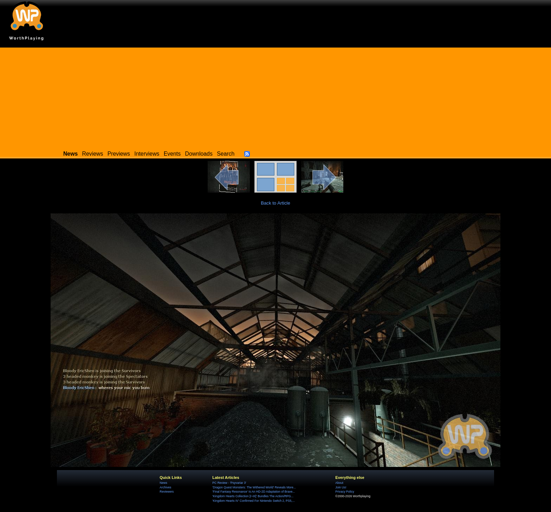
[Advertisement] (275, 97)
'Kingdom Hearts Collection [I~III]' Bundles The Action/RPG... (252, 496)
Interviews (146, 154)
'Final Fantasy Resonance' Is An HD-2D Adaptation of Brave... (253, 491)
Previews (119, 154)
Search (225, 154)
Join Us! (340, 487)
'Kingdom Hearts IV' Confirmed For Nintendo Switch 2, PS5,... (253, 500)
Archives (165, 487)
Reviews (92, 154)
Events (172, 154)
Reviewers (167, 491)
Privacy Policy (344, 491)
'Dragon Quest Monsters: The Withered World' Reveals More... (254, 487)
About (339, 483)
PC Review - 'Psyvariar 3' (229, 483)
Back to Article (275, 203)
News (163, 483)
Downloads (199, 154)
